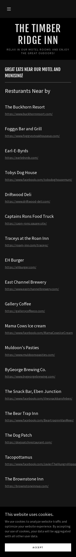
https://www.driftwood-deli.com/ (27, 201)
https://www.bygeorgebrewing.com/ (30, 376)
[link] (38, 34)
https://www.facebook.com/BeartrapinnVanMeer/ (39, 420)
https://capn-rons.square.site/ (26, 223)
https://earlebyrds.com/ (21, 158)
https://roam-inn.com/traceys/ (26, 245)
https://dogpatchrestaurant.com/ (28, 442)
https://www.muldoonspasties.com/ (30, 355)
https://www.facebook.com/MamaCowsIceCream (39, 333)
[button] (9, 9)
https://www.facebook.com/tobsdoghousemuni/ (38, 180)
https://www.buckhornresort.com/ (29, 114)
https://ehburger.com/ (20, 267)
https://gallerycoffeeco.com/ (25, 311)
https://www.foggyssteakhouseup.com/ (32, 136)
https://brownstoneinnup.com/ (27, 486)
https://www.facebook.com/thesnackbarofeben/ (38, 398)
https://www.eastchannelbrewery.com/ (32, 289)
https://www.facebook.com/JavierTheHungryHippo (40, 464)
